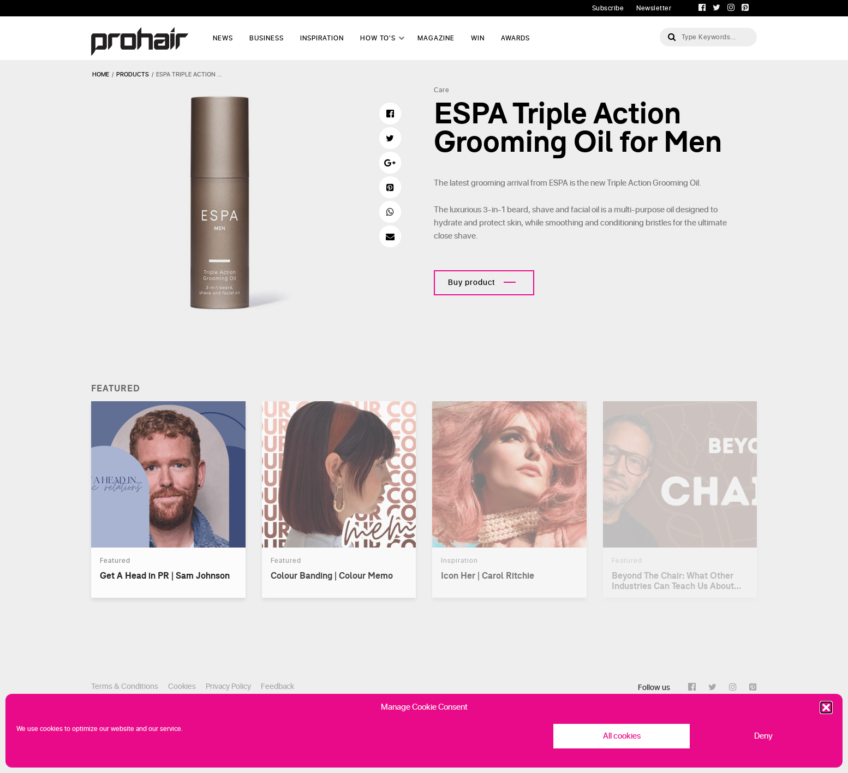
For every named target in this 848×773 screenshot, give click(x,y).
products (132, 74)
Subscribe (608, 8)
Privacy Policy (228, 686)
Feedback (277, 686)
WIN (478, 38)
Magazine (436, 38)
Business (266, 38)
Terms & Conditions (124, 686)
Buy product (471, 282)
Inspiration (322, 38)
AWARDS (515, 38)
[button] (826, 707)
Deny (763, 736)
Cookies (182, 686)
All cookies (622, 736)
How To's (378, 38)
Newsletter (653, 8)
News (223, 38)
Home (100, 74)
